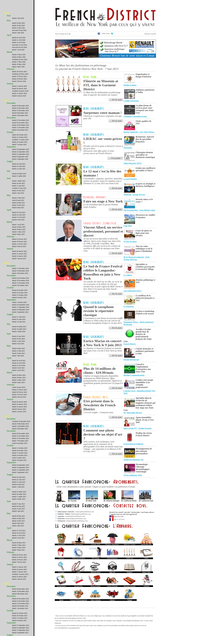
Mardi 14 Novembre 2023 (20, 438)
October (10, 132)
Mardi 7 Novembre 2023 (20, 441)
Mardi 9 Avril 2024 (18, 368)
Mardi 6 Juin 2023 (18, 511)
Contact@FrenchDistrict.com (84, 512)
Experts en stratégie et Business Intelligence (145, 185)
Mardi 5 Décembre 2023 (20, 429)
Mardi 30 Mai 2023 (18, 516)
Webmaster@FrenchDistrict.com (77, 521)
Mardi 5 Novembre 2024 (20, 285)
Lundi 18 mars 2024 (18, 387)
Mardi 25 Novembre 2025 (20, 120)
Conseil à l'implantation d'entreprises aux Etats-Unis (143, 368)
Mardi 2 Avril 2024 (18, 370)
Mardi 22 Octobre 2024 (19, 293)
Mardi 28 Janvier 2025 (19, 251)
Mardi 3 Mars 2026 (18, 67)
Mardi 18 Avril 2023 (18, 533)
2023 (6, 416)
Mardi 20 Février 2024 (19, 392)
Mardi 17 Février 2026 (19, 76)
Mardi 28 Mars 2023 (18, 543)
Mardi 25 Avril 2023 (18, 531)
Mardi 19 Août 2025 (18, 166)
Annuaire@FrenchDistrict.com (75, 516)
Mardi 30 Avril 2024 (18, 361)
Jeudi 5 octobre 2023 (19, 458)
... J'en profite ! (115, 158)
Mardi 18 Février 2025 (19, 242)
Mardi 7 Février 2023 (19, 562)
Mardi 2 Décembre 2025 (20, 115)
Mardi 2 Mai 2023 (18, 526)
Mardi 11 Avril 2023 (18, 535)
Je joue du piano (130, 241)
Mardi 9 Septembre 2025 (20, 157)
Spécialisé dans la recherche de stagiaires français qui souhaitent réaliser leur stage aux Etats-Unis (139, 404)
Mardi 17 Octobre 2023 (19, 453)
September (11, 147)
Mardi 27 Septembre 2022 (20, 625)
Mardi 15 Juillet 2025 (19, 176)
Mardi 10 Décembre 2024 (20, 271)
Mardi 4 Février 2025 (19, 246)
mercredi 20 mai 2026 (19, 30)
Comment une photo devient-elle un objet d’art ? (102, 434)
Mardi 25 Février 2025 (19, 239)
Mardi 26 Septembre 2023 (20, 465)
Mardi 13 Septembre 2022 (20, 630)
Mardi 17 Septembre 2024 (20, 307)
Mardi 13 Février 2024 (19, 395)
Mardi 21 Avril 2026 (18, 40)
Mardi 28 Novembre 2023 (20, 433)
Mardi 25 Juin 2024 (18, 336)
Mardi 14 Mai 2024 (18, 353)
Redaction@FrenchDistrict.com (76, 519)
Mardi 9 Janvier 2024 (19, 409)
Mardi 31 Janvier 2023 (19, 567)
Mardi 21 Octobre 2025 (19, 137)
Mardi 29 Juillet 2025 (19, 174)
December (11, 103)
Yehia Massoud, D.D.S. (133, 163)
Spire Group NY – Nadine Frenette (138, 428)
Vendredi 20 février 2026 (20, 74)
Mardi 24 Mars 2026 (18, 57)
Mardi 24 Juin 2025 (18, 183)
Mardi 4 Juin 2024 (18, 344)
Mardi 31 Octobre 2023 (19, 448)
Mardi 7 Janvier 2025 (19, 258)
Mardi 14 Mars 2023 (18, 548)
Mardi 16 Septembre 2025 (20, 154)
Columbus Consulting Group (135, 116)
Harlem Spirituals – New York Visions (139, 132)
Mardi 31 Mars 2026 (18, 55)
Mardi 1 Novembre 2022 (20, 608)
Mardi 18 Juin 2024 (18, 339)
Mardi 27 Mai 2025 (18, 198)
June (9, 15)
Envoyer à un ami (150, 34)
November (11, 117)
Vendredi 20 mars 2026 (19, 59)
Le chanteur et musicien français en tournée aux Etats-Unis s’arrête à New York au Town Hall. (102, 350)
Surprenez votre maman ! (102, 113)
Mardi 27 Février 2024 (19, 390)
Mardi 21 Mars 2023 (18, 545)
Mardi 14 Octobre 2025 (19, 142)
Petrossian (128, 148)
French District (130, 344)
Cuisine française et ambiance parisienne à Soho (145, 351)
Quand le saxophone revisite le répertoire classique (98, 311)
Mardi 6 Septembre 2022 (20, 633)
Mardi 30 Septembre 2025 (20, 149)
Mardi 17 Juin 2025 (18, 186)
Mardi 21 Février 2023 (19, 557)
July (8, 171)
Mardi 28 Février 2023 (19, 555)
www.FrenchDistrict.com (63, 628)
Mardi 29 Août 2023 (18, 477)
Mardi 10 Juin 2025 (18, 191)
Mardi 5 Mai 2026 (18, 33)
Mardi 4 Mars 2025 (18, 234)
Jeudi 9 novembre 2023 (19, 443)
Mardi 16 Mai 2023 (18, 521)
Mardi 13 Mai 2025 (18, 205)
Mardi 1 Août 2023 (18, 487)
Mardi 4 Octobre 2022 (19, 620)
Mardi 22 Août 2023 (18, 480)
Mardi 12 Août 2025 (18, 169)
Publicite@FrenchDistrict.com (81, 514)
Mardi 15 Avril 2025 (18, 217)
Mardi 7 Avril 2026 (18, 50)
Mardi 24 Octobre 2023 (19, 450)
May (9, 20)
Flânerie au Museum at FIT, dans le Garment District (100, 85)
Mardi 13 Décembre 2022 (20, 591)
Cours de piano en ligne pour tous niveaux (144, 233)
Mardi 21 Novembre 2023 (20, 436)
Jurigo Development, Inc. (134, 460)
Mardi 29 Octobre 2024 (19, 290)
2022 (6, 583)
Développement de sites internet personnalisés (144, 451)
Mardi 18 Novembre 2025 (20, 125)
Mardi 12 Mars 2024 (18, 380)
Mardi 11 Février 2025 (19, 244)
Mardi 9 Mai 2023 (18, 523)
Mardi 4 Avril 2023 (18, 538)
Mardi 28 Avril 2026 (18, 38)
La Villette (128, 275)
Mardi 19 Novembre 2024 (20, 280)
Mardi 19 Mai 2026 (18, 25)
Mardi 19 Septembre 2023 (20, 467)
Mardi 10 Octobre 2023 (19, 455)
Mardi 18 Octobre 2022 (19, 616)
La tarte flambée (130, 179)
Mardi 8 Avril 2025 (18, 220)
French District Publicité (133, 444)
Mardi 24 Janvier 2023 (19, 569)
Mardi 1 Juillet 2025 (18, 181)
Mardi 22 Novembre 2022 (20, 601)
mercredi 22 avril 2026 (19, 45)
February (11, 69)
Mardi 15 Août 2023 (18, 482)
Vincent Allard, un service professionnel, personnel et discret (103, 231)
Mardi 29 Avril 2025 (18, 212)
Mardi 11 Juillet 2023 (19, 497)
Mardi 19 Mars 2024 (18, 378)
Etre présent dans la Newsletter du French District (99, 405)
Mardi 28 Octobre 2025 (19, 135)
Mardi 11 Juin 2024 (18, 341)
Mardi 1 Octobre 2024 (19, 302)
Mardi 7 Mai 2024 (18, 356)
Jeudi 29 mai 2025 (18, 200)
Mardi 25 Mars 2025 (18, 227)
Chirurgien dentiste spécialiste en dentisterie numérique (145, 154)
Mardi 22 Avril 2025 (18, 215)
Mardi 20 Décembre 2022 (20, 589)
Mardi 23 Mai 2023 (18, 518)
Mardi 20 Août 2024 (18, 319)
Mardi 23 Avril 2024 (18, 363)
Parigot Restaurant (131, 360)
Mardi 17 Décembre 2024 (20, 268)
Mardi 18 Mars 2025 (18, 229)
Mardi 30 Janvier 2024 (19, 402)
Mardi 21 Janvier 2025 (19, 254)
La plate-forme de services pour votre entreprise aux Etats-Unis (145, 109)
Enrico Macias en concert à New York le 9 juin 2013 (102, 343)
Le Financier (129, 306)
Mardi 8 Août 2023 (18, 484)
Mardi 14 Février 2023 (19, 560)
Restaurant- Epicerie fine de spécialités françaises (145, 139)
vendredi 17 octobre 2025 (20, 140)
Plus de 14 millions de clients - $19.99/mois (99, 371)
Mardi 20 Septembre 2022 (20, 628)
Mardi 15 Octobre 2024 (19, 295)
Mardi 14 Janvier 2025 (19, 256)
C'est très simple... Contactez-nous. (98, 412)
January (10, 83)
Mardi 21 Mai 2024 (18, 351)
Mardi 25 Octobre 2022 (19, 613)
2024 (6, 263)
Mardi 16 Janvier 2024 (19, 407)
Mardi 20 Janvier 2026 (19, 89)
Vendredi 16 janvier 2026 (20, 91)
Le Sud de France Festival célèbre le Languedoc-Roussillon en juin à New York (102, 272)
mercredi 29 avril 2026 (19, 47)
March (9, 52)
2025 (6, 100)
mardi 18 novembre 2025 (20, 123)
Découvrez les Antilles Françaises (145, 216)
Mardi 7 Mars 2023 (18, 550)
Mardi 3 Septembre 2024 (20, 312)
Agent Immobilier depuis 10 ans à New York (145, 419)
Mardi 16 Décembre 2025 (20, 110)
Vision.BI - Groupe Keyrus (134, 195)
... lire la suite (116, 100)
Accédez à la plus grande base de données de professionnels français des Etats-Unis (138, 335)
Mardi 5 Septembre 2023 (20, 472)
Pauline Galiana (130, 85)
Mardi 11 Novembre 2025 (20, 127)
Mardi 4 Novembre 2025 (20, 130)
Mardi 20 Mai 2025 (18, 203)
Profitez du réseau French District (144, 434)
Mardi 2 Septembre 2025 (20, 159)
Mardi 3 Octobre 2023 (19, 460)
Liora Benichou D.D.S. (133, 291)
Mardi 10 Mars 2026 (18, 64)
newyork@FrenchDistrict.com (133, 621)
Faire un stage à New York (103, 201)
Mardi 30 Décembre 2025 (20, 106)
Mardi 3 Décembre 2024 (20, 273)
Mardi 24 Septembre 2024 (20, 305)
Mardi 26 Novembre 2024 (20, 278)
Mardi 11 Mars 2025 (18, 232)
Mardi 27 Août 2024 (18, 317)
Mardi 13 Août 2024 (18, 322)
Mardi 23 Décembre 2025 (20, 108)
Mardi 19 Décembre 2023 (20, 424)
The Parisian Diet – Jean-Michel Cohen (139, 210)
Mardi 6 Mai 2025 (18, 208)
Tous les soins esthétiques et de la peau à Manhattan (144, 248)
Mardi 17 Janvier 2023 (19, 572)
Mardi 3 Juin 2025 (18, 193)
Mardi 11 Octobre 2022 (19, 618)
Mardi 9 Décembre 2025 (20, 113)
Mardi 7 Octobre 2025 (19, 144)
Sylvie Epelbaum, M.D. (133, 475)
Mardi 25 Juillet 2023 (19, 492)
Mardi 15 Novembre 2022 (20, 603)
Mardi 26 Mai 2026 (18, 23)
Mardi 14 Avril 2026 (18, 42)
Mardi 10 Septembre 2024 (20, 310)
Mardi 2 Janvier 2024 (19, 411)
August (10, 161)
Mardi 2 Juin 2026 (18, 18)
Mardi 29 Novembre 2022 (20, 599)
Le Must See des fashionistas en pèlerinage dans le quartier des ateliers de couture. (102, 93)
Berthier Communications (134, 375)
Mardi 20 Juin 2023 (18, 506)
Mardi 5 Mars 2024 (18, 382)
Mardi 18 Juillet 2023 (19, 494)
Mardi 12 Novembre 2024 (20, 283)
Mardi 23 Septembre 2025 (20, 152)
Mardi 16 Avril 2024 (18, 365)
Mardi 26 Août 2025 (18, 164)
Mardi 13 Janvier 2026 (19, 93)
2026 (6, 13)
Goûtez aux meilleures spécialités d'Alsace (146, 169)
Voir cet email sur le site (63, 34)
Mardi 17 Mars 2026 (18, 62)
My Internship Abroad (133, 413)
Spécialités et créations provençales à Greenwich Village (145, 266)
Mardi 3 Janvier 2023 (19, 579)
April (9, 35)
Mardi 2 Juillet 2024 (18, 331)
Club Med (128, 226)
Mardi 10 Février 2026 (19, 79)
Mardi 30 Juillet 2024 (19, 327)
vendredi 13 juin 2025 (19, 188)
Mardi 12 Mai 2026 (18, 28)
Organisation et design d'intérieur (143, 75)
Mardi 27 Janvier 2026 (19, 86)
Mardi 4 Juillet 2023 (18, 499)
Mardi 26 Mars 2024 (18, 375)
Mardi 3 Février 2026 (19, 81)
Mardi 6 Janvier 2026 (19, 96)
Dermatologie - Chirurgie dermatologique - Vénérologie (143, 468)
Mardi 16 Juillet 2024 (19, 329)
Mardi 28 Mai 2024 (18, 348)
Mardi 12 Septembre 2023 (20, 470)
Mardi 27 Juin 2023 (18, 504)
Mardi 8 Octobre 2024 (19, 297)
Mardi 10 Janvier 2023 (19, 577)
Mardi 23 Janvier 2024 (19, 404)
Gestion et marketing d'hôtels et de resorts (145, 312)
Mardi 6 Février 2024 (19, 397)
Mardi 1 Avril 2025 (18, 225)
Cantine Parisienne (131, 101)
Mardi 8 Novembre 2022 (20, 606)
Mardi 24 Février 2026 (19, 72)
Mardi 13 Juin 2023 (18, 509)
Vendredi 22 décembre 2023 (21, 421)
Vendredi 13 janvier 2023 (20, 574)
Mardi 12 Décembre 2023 (20, 426)
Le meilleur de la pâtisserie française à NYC (145, 298)
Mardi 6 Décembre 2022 (20, 594)
